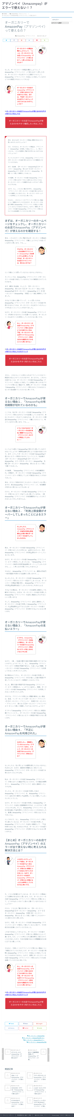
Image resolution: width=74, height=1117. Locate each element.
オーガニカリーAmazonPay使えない (33, 1038)
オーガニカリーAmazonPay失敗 (36, 1042)
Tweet (11, 1024)
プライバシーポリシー (8, 1115)
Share (25, 1024)
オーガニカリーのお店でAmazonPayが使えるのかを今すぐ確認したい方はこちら (26, 122)
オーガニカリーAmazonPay (36, 1036)
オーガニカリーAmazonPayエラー (34, 1040)
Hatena (11, 1028)
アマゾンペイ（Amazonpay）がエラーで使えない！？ (24, 6)
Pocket (26, 1028)
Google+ (39, 1024)
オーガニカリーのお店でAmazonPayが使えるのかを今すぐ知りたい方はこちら (26, 360)
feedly (39, 1028)
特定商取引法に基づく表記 (24, 1115)
